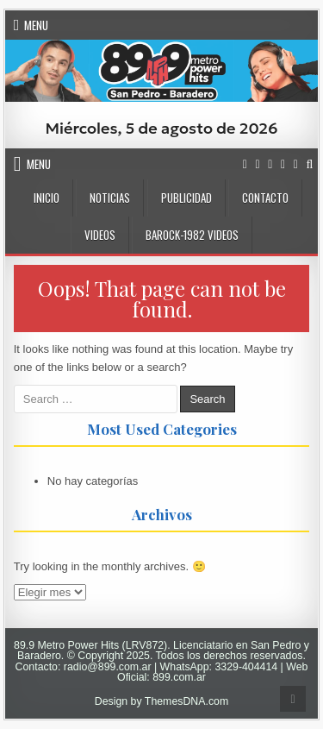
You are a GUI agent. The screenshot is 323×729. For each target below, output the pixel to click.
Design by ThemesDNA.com (162, 701)
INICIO (46, 197)
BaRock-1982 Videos (192, 234)
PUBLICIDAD (186, 197)
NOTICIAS (110, 197)
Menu (36, 25)
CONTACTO (265, 197)
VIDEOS (99, 234)
